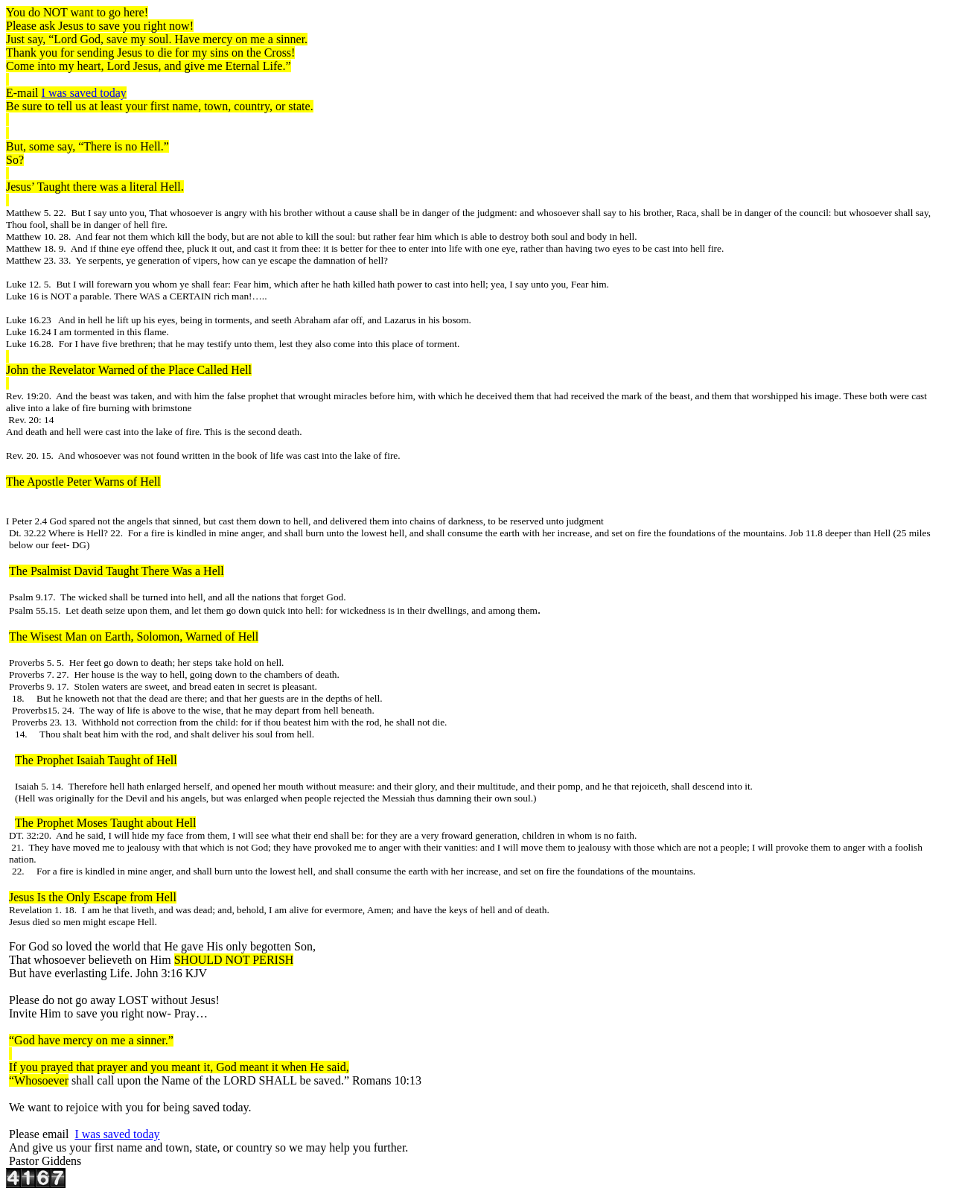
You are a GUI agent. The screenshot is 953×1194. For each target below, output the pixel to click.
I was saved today (84, 92)
